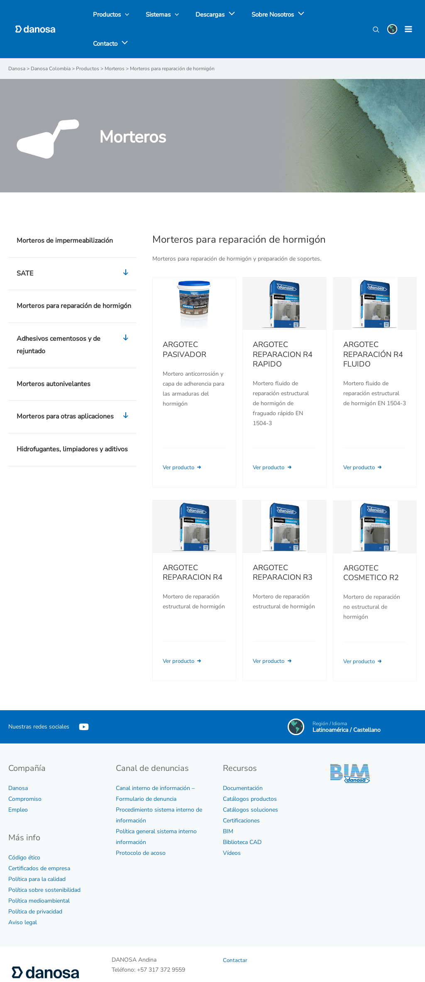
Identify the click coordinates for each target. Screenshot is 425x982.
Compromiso (25, 772)
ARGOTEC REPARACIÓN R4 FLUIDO (373, 328)
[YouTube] (84, 700)
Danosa (18, 761)
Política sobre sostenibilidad (44, 864)
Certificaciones (241, 794)
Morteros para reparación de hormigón (74, 279)
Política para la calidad (37, 853)
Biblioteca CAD (242, 816)
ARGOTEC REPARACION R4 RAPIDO (283, 328)
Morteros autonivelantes (53, 357)
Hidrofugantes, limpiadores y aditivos (72, 423)
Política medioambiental (39, 875)
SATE (74, 247)
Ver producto (184, 441)
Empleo (18, 783)
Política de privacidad (35, 885)
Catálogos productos (250, 772)
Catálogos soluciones (250, 783)
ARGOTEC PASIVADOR (184, 323)
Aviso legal (22, 896)
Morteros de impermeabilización (65, 214)
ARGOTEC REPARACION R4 (192, 558)
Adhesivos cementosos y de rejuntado (74, 319)
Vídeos (232, 826)
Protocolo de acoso (141, 826)
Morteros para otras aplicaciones (74, 390)
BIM (228, 805)
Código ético (24, 831)
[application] (219, 16)
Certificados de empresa (39, 842)
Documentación (243, 761)
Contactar (235, 934)
